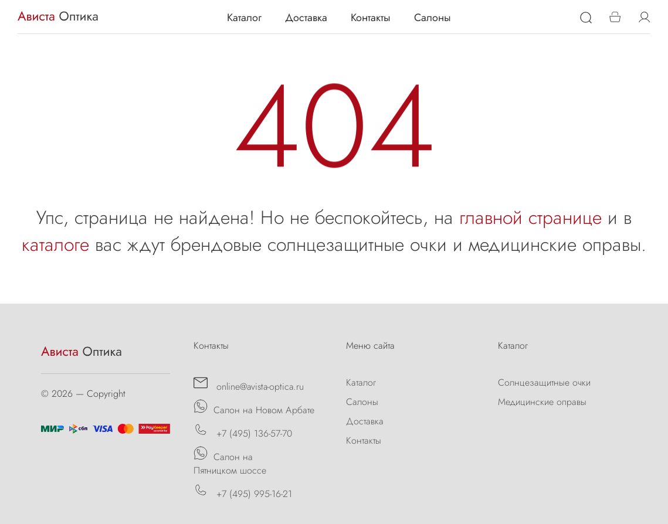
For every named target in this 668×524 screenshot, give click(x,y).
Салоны (432, 17)
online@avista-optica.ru (249, 384)
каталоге (55, 244)
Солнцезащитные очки (544, 382)
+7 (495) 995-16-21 (243, 492)
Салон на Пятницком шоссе (230, 461)
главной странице (530, 217)
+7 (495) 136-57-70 (243, 431)
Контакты (371, 17)
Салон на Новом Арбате (254, 408)
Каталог (244, 17)
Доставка (306, 17)
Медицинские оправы (542, 402)
